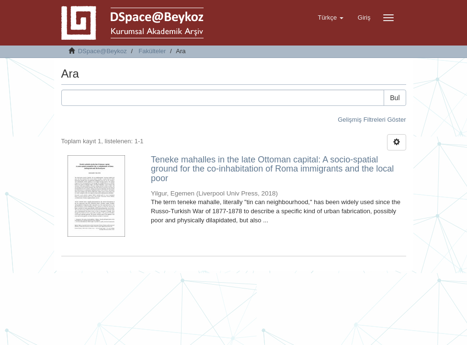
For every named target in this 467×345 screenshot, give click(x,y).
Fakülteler (152, 51)
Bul (394, 98)
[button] (330, 18)
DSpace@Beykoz (102, 51)
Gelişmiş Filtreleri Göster (372, 119)
